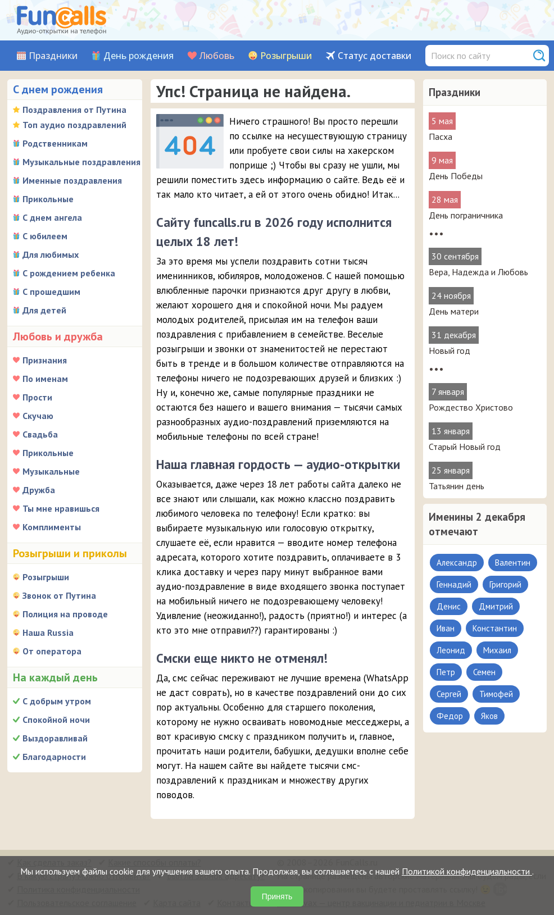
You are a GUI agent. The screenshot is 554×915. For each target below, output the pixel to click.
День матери (454, 311)
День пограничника (466, 215)
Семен (484, 672)
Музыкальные (51, 471)
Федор (450, 716)
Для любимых (50, 254)
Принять (277, 896)
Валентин (512, 562)
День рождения (138, 56)
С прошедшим (51, 291)
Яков (489, 716)
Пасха (440, 136)
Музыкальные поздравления (81, 161)
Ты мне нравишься (60, 508)
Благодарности (54, 756)
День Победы (456, 175)
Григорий (505, 584)
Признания (44, 360)
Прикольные (48, 198)
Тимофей (496, 694)
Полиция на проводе (65, 614)
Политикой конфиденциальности (467, 871)
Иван (446, 628)
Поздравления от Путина (74, 109)
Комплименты (51, 526)
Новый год (449, 350)
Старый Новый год (465, 446)
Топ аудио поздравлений (74, 124)
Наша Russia (48, 632)
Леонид (451, 650)
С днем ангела (52, 217)
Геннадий (454, 584)
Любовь (216, 56)
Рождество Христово (471, 407)
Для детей (44, 310)
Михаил (497, 650)
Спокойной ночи (56, 719)
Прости (37, 397)
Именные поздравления (72, 180)
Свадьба (40, 434)
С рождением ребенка (68, 273)
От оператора (51, 651)
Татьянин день (456, 485)
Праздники (53, 56)
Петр (446, 672)
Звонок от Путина (59, 595)
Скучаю (37, 415)
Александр (457, 562)
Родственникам (55, 143)
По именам (45, 378)
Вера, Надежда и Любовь (478, 271)
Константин (495, 628)
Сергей (449, 694)
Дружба (38, 489)
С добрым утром (56, 701)
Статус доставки (374, 56)
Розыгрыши (286, 56)
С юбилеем (44, 236)
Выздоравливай (55, 738)
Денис (449, 606)
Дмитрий (496, 606)
